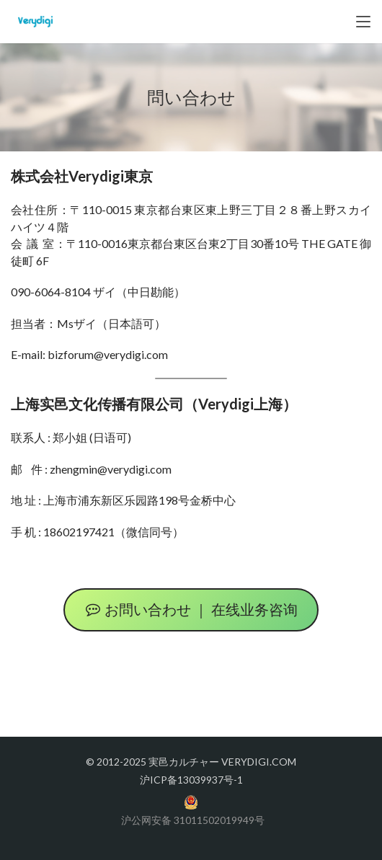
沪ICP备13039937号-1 (191, 779)
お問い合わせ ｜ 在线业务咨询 (191, 609)
